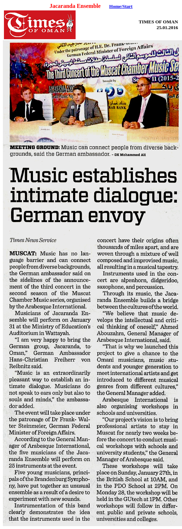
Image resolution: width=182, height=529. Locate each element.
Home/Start (121, 6)
